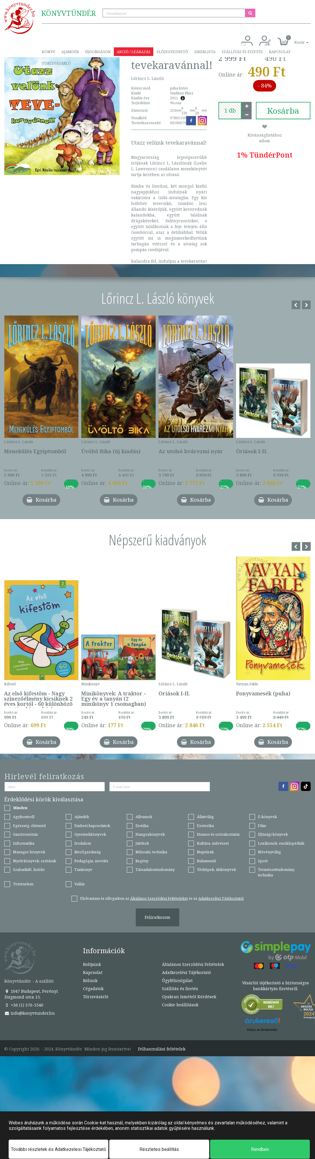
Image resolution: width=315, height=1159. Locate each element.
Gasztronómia (25, 834)
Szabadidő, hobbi (28, 869)
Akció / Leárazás (133, 51)
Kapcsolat (280, 51)
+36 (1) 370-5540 (23, 1005)
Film (262, 825)
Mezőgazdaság (87, 851)
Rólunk (90, 980)
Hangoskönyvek (150, 834)
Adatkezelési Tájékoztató (186, 972)
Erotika (141, 825)
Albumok (143, 816)
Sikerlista (205, 51)
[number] (230, 110)
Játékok (142, 843)
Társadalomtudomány (155, 869)
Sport (263, 860)
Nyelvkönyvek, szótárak (34, 860)
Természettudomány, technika (276, 872)
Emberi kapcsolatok (92, 825)
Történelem (23, 883)
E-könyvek (267, 816)
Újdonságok (98, 51)
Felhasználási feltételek (161, 1049)
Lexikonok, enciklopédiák (281, 843)
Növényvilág (269, 851)
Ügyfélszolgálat (177, 980)
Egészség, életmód (29, 825)
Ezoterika (205, 825)
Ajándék (70, 51)
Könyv (48, 51)
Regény (141, 860)
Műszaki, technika (151, 851)
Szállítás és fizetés (242, 51)
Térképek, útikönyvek (216, 869)
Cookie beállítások (180, 1004)
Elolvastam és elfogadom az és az (162, 898)
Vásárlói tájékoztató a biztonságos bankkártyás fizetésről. (275, 985)
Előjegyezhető (172, 51)
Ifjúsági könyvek (273, 834)
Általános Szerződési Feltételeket (159, 898)
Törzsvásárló (56, 63)
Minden (20, 807)
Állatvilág (205, 816)
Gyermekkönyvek (90, 834)
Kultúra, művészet (213, 843)
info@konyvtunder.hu (29, 1013)
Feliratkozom (157, 917)
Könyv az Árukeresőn (262, 1029)
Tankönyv (83, 869)
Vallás (79, 883)
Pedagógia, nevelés (91, 860)
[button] (295, 39)
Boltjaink (92, 964)
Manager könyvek (29, 851)
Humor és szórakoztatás (218, 834)
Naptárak (205, 851)
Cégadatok (93, 988)
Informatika (23, 843)
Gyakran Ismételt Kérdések (189, 996)
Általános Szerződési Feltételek (193, 964)
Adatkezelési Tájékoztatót (221, 898)
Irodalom (82, 843)
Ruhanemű (206, 860)
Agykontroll (23, 816)
